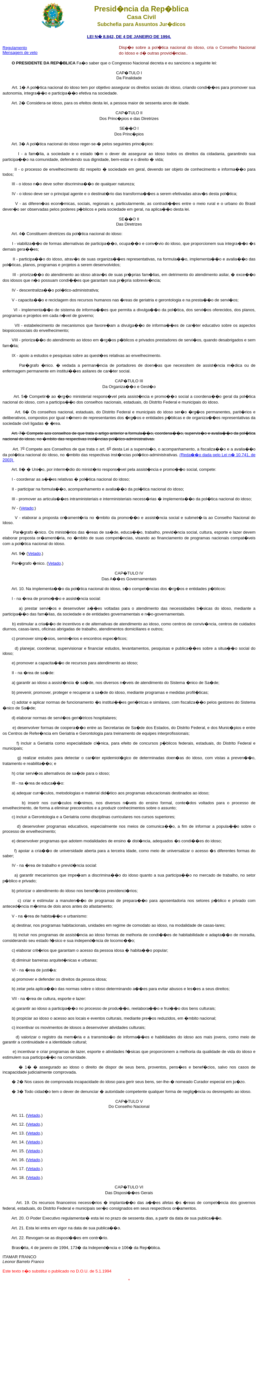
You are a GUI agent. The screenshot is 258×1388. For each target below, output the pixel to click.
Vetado (34, 553)
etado (28, 508)
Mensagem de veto (20, 52)
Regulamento (15, 47)
